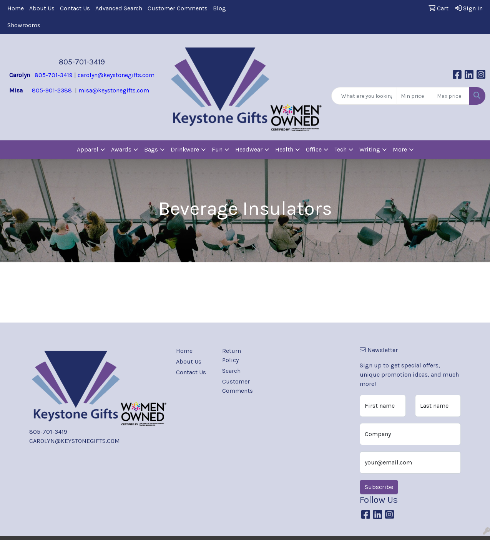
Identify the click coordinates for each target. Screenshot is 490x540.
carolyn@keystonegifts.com (116, 75)
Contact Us (75, 8)
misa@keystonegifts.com (113, 90)
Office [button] (314, 149)
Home (15, 8)
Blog (219, 8)
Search (231, 370)
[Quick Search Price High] (451, 96)
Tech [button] (340, 149)
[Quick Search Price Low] (415, 96)
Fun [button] (217, 149)
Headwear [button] (248, 149)
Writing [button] (369, 149)
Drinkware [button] (185, 149)
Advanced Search (118, 8)
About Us (42, 8)
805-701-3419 (82, 62)
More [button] (400, 149)
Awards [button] (121, 149)
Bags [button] (151, 149)
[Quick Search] (364, 96)
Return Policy (231, 355)
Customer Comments (178, 8)
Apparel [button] (87, 149)
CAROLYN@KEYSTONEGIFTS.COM (74, 441)
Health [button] (284, 149)
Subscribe (379, 487)
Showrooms (23, 25)
